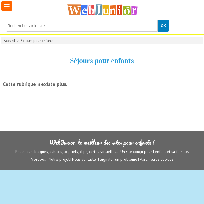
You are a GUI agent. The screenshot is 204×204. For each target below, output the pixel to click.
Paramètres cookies (156, 159)
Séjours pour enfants (37, 40)
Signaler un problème (118, 159)
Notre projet (59, 159)
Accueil (9, 40)
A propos (38, 159)
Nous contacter (84, 159)
